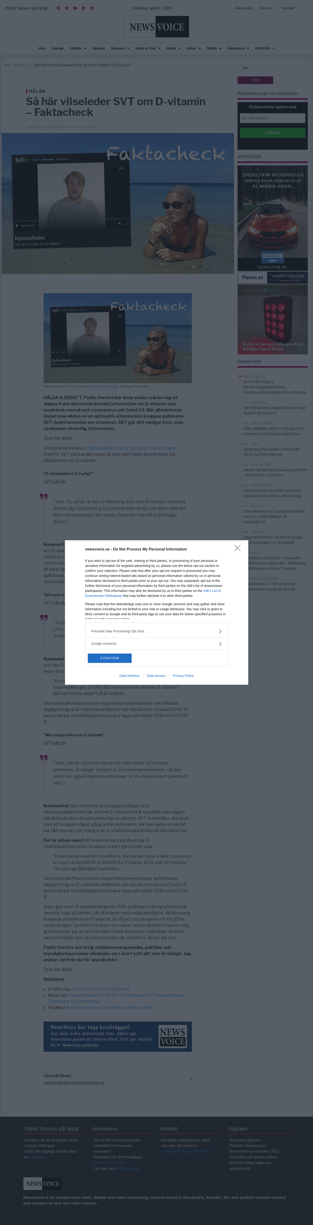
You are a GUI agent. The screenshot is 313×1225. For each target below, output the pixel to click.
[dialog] (156, 612)
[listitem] (156, 631)
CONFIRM (110, 658)
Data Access (156, 676)
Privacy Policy (183, 676)
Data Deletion (129, 676)
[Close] (238, 549)
